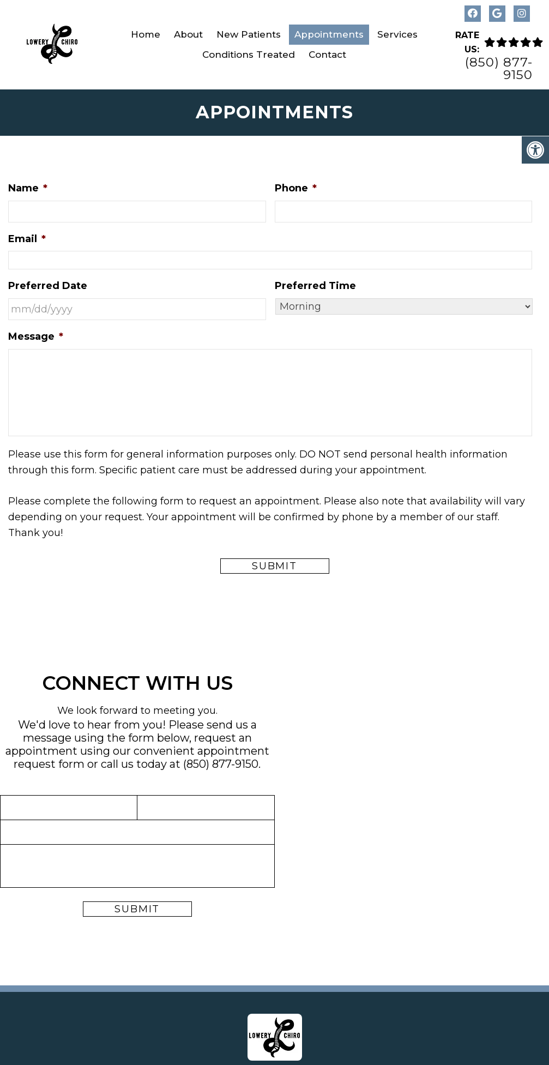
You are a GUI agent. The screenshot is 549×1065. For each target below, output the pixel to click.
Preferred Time (315, 286)
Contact (327, 54)
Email (27, 239)
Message (35, 336)
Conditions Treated (248, 54)
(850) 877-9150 (499, 68)
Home (145, 34)
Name (27, 188)
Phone (296, 188)
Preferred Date (47, 286)
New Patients (248, 34)
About (188, 34)
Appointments (329, 34)
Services (397, 34)
